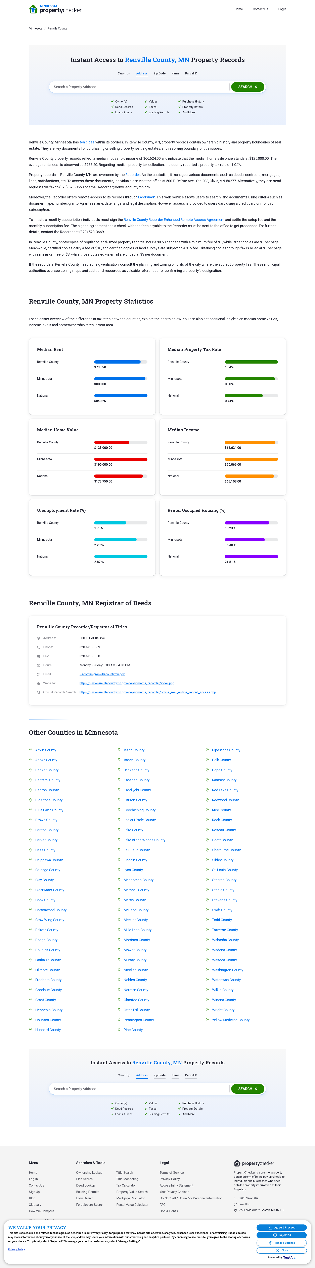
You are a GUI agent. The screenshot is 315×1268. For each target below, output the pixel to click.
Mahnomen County (139, 882)
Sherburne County (226, 852)
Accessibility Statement (176, 1185)
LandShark (146, 197)
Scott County (222, 841)
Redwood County (225, 801)
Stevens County (225, 902)
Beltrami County (48, 781)
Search (245, 87)
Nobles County (135, 984)
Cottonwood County (51, 912)
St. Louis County (225, 872)
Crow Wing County (50, 923)
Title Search (124, 1173)
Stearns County (224, 882)
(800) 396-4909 (248, 1198)
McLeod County (136, 912)
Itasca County (135, 760)
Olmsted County (137, 1004)
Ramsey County (224, 781)
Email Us (244, 1204)
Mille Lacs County (138, 933)
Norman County (136, 994)
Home (238, 9)
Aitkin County (45, 750)
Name (175, 73)
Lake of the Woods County (145, 841)
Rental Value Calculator (132, 1205)
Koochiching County (140, 811)
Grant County (45, 1004)
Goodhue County (48, 994)
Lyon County (133, 872)
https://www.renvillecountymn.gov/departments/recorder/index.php (127, 683)
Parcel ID (191, 73)
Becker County (47, 770)
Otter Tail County (137, 1014)
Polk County (221, 760)
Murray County (135, 963)
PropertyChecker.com (55, 9)
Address (142, 73)
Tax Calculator (126, 1185)
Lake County (133, 831)
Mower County (135, 953)
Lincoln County (135, 862)
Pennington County (139, 1024)
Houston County (48, 1024)
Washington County (227, 973)
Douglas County (47, 953)
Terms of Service (172, 1173)
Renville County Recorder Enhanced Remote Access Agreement (175, 220)
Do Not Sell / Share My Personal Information (191, 1198)
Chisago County (48, 872)
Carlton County (47, 831)
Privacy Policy (170, 1179)
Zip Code (160, 73)
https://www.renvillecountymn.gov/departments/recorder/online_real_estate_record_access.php (148, 692)
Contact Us (260, 9)
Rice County (221, 811)
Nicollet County (136, 973)
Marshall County (136, 892)
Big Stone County (49, 801)
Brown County (46, 821)
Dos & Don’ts (169, 1211)
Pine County (133, 1034)
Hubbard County (48, 1034)
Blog (32, 1198)
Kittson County (135, 801)
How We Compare (41, 1211)
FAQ (163, 1205)
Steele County (223, 892)
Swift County (222, 912)
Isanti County (134, 750)
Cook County (45, 902)
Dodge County (46, 943)
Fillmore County (47, 973)
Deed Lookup (85, 1185)
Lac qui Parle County (140, 821)
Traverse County (225, 933)
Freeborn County (48, 984)
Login (282, 9)
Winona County (224, 1004)
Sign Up (34, 1192)
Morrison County (137, 943)
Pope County (222, 770)
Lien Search (84, 1179)
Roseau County (224, 831)
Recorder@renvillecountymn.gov (102, 674)
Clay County (44, 882)
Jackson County (137, 770)
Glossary (35, 1205)
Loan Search (84, 1198)
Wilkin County (223, 994)
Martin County (135, 902)
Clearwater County (50, 892)
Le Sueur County (137, 852)
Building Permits (87, 1192)
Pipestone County (226, 750)
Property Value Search (132, 1192)
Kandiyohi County (137, 791)
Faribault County (48, 963)
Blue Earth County (49, 811)
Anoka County (46, 760)
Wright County (223, 1014)
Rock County (222, 821)
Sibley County (223, 862)
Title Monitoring (127, 1179)
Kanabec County (137, 781)
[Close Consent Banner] (282, 1250)
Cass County (45, 852)
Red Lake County (225, 791)
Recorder (133, 175)
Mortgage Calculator (130, 1198)
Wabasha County (225, 943)
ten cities (87, 142)
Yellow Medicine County (231, 1024)
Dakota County (46, 933)
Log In (33, 1179)
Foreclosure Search (89, 1205)
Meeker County (136, 923)
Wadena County (224, 953)
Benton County (47, 791)
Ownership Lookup (89, 1173)
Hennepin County (49, 1014)
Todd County (222, 923)
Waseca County (224, 963)
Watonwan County (226, 984)
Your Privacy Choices (174, 1192)
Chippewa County (49, 862)
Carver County (46, 841)
